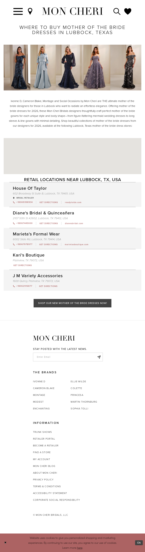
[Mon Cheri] (54, 338)
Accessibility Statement (50, 493)
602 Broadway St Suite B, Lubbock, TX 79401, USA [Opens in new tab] (43, 194)
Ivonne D (39, 381)
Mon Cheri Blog (44, 466)
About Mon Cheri (45, 473)
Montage (39, 395)
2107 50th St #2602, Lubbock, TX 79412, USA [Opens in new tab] (40, 218)
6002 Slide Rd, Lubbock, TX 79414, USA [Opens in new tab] (37, 239)
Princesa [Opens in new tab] (77, 395)
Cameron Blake (44, 388)
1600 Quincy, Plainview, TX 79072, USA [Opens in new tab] (36, 281)
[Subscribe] (99, 357)
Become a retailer (46, 445)
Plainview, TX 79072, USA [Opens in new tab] (28, 260)
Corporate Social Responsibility (56, 500)
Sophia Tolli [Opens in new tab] (79, 408)
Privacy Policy (43, 479)
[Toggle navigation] (18, 11)
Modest (38, 402)
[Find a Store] (30, 11)
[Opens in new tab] (48, 202)
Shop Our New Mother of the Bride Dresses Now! (72, 303)
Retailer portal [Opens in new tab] (44, 439)
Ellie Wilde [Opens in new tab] (78, 381)
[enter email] (68, 357)
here (79, 547)
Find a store (42, 452)
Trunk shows (42, 432)
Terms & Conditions (47, 486)
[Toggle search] (117, 11)
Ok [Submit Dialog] (139, 543)
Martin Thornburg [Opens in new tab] (84, 402)
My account (41, 459)
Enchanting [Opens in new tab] (41, 408)
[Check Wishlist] (128, 11)
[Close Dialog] (5, 543)
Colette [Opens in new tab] (76, 388)
